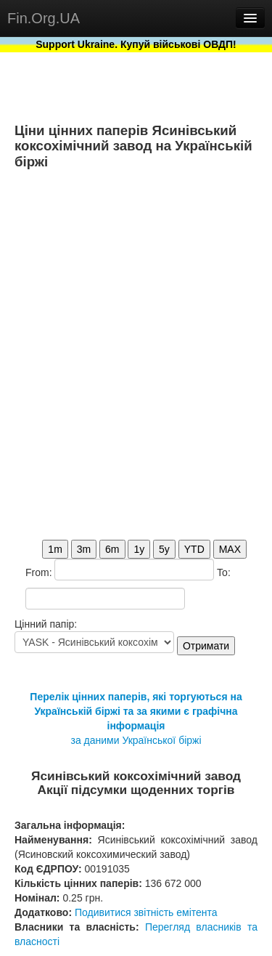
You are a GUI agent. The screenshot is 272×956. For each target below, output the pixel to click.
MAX (230, 549)
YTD (194, 549)
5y (164, 549)
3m (84, 549)
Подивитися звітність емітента (146, 912)
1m (55, 549)
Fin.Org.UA (43, 18)
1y (138, 549)
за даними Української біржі (135, 740)
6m (112, 549)
